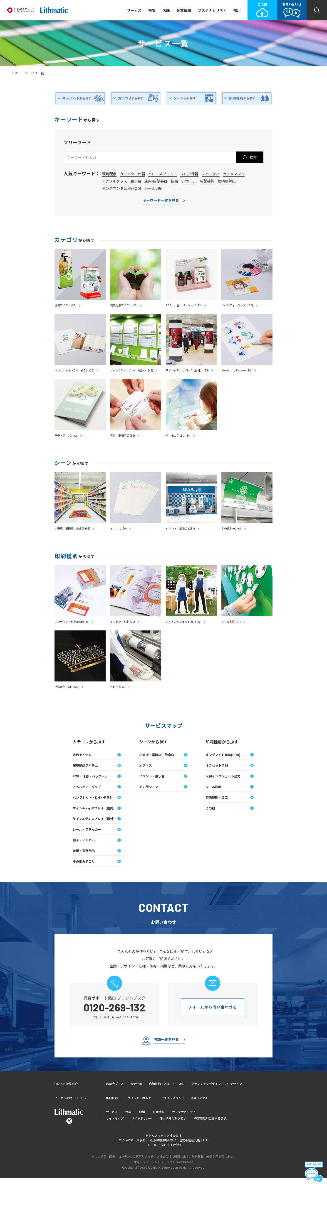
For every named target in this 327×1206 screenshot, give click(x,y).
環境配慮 (109, 173)
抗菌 (174, 181)
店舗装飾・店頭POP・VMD (166, 1111)
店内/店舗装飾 (156, 181)
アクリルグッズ (114, 181)
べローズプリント (162, 173)
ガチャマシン (234, 173)
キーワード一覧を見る (161, 201)
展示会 (135, 181)
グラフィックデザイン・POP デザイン (216, 1111)
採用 (237, 10)
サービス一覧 (34, 73)
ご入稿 (262, 10)
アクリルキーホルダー (139, 1126)
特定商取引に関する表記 (210, 1146)
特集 (152, 10)
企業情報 (183, 10)
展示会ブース (115, 1111)
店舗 (166, 10)
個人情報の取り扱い (173, 1146)
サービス (134, 10)
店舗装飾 (207, 181)
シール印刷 (153, 188)
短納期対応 (227, 181)
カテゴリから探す (89, 769)
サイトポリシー (141, 1146)
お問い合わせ (291, 10)
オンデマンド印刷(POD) (121, 188)
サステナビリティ (212, 10)
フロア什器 (189, 173)
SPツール (189, 181)
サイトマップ (115, 1146)
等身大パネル (200, 1126)
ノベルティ (211, 173)
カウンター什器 (132, 173)
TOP (14, 73)
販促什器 (136, 1111)
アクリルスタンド (172, 1126)
